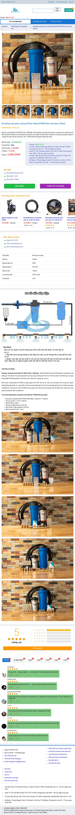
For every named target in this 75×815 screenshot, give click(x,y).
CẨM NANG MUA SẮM (39, 21)
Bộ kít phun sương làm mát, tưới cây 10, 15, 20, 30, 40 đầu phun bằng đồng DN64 (54, 219)
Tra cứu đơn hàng (61, 2)
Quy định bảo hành (54, 763)
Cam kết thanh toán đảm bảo (58, 754)
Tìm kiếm (57, 9)
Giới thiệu (51, 2)
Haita (12, 145)
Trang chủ (4, 28)
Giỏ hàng (69, 10)
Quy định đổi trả (53, 760)
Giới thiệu (7, 769)
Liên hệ (71, 2)
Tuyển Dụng (8, 772)
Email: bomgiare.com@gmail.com (15, 761)
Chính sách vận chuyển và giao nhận (60, 748)
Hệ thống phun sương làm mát (19, 27)
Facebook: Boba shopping (12, 758)
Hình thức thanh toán (11, 780)
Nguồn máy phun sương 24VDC (9, 219)
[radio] (9, 639)
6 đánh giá (15, 128)
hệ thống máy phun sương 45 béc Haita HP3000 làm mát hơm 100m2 (52, 27)
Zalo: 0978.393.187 (10, 756)
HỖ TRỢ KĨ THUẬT (56, 21)
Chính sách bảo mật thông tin (58, 757)
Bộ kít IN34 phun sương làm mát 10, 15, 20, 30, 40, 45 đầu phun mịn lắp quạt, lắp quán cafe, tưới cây (32, 219)
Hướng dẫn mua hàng (11, 777)
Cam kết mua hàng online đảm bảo (60, 751)
